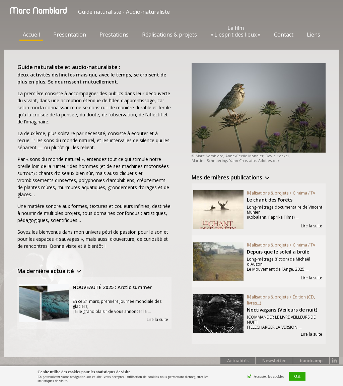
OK (297, 376)
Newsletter (274, 360)
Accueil (31, 34)
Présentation (69, 34)
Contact (283, 34)
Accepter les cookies (269, 376)
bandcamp (311, 360)
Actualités (238, 360)
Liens (313, 34)
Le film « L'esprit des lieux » (235, 31)
